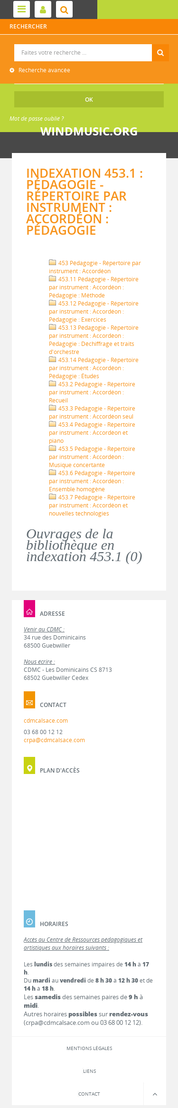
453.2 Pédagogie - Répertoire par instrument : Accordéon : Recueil (92, 392)
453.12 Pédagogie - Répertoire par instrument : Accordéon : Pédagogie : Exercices (94, 311)
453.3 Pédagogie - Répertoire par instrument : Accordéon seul (92, 412)
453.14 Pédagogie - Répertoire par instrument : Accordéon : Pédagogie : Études (94, 368)
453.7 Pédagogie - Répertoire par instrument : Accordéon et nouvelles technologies (92, 505)
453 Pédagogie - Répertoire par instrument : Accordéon (95, 267)
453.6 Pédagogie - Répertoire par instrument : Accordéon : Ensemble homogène (92, 481)
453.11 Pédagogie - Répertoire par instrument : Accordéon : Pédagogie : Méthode (94, 287)
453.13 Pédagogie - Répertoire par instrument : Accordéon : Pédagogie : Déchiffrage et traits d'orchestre (94, 340)
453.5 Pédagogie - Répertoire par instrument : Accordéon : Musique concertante (92, 457)
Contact (89, 1093)
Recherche (89, 44)
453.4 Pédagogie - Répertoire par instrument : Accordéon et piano (92, 432)
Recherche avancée (43, 70)
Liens (89, 1071)
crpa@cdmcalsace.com (54, 740)
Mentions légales (89, 1048)
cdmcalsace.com (46, 720)
